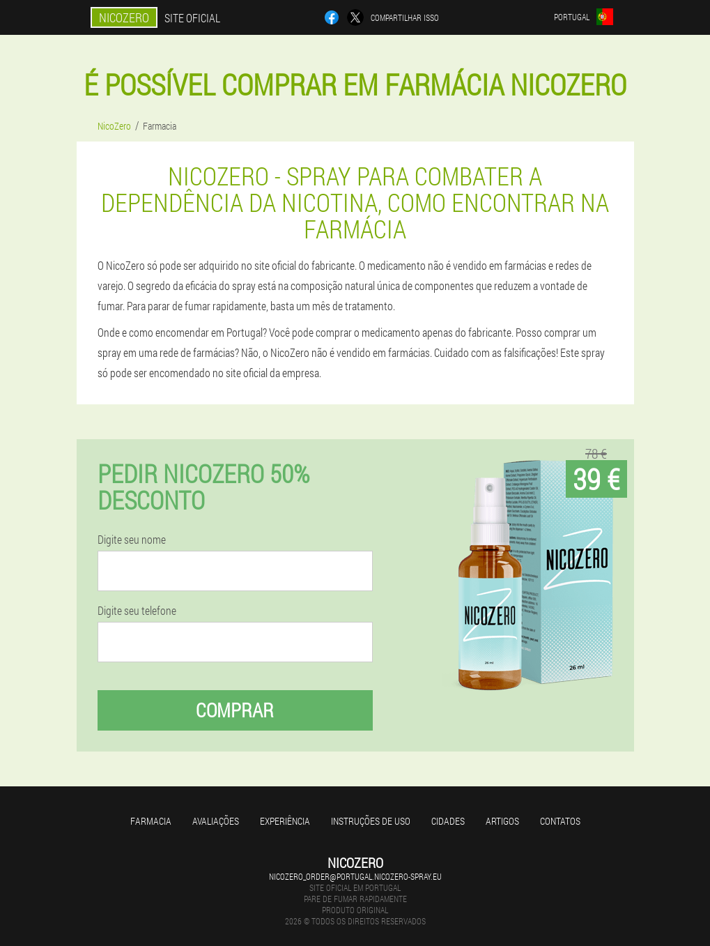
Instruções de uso (370, 820)
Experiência (285, 820)
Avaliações (215, 820)
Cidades (448, 820)
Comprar (235, 710)
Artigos (502, 820)
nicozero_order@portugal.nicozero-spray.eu (355, 876)
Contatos (560, 820)
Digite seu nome (132, 539)
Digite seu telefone (137, 610)
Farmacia (150, 820)
